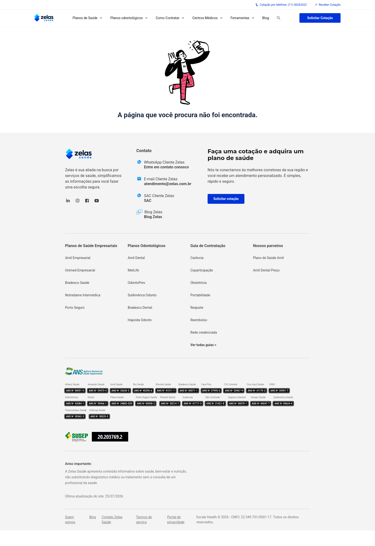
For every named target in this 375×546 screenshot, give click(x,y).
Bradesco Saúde (77, 283)
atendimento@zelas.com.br (167, 184)
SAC (147, 200)
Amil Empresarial (77, 258)
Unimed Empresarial (80, 270)
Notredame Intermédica (82, 295)
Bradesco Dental (140, 307)
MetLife (133, 270)
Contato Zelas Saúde (112, 519)
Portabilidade (200, 295)
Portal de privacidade (175, 519)
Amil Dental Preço (266, 270)
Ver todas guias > (203, 345)
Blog (265, 18)
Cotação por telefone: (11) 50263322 (281, 4)
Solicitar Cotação (320, 18)
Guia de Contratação (207, 245)
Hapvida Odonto (140, 320)
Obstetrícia (198, 283)
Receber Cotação (327, 4)
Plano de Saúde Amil (268, 258)
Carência (197, 258)
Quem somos (70, 519)
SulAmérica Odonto (142, 295)
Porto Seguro (75, 307)
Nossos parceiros (268, 245)
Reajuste (196, 307)
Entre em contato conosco (166, 167)
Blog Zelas (153, 217)
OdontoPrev (136, 283)
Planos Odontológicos (146, 245)
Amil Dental (136, 258)
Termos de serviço (144, 519)
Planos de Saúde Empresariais (91, 245)
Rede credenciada (203, 332)
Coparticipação (201, 270)
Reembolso (198, 320)
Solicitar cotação (226, 199)
